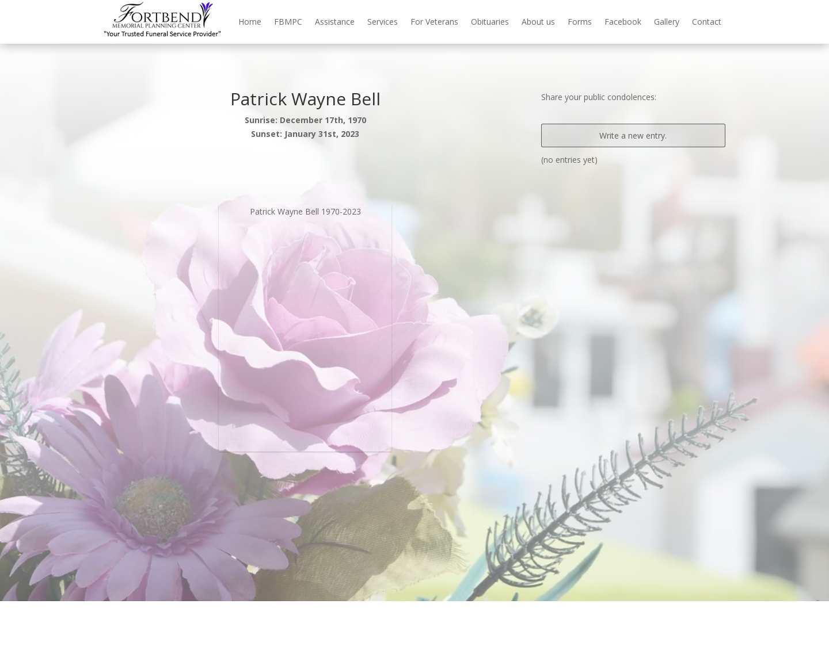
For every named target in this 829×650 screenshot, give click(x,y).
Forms (580, 21)
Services (382, 21)
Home (249, 21)
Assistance (335, 21)
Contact (706, 21)
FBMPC (288, 21)
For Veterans (434, 21)
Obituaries (490, 21)
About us (538, 21)
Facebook (622, 21)
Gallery (666, 21)
